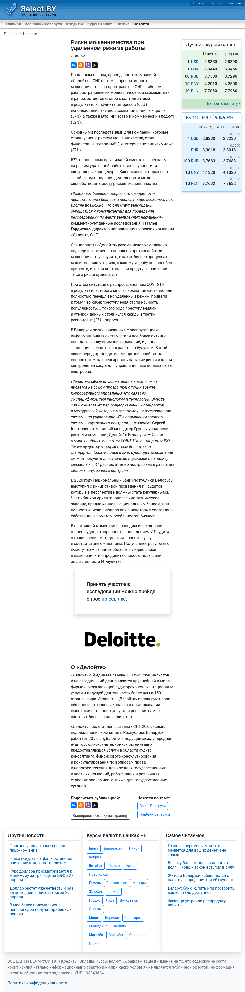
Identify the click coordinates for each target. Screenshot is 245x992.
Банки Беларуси (153, 806)
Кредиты (74, 24)
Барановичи (114, 848)
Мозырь (139, 883)
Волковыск (129, 900)
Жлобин (95, 892)
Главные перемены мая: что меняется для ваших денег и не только (197, 850)
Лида (110, 900)
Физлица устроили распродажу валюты (197, 903)
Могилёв (96, 935)
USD (195, 61)
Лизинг (122, 24)
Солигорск (133, 918)
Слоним (95, 909)
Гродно (94, 900)
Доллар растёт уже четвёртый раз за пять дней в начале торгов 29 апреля (41, 892)
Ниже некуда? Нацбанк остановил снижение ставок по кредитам (41, 860)
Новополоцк (99, 874)
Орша (129, 866)
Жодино (119, 926)
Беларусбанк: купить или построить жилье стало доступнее (201, 890)
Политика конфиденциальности (37, 983)
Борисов (112, 918)
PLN (194, 91)
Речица (113, 892)
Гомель (95, 883)
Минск (94, 918)
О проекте (216, 3)
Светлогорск (116, 883)
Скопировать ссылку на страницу (100, 816)
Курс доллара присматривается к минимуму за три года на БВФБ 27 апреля (41, 875)
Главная (198, 3)
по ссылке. (114, 599)
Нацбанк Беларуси (155, 814)
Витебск (95, 866)
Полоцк (114, 866)
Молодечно (98, 926)
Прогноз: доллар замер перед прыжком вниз (37, 848)
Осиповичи (138, 935)
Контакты (235, 3)
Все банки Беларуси (43, 24)
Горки (93, 944)
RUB (195, 76)
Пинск (134, 848)
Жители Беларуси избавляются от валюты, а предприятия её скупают (201, 877)
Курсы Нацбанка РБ (209, 117)
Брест (93, 848)
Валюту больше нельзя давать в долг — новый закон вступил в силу (201, 865)
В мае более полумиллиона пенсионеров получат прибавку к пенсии (41, 909)
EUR (194, 69)
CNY (195, 83)
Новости (141, 24)
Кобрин (95, 857)
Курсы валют (99, 24)
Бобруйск (116, 935)
